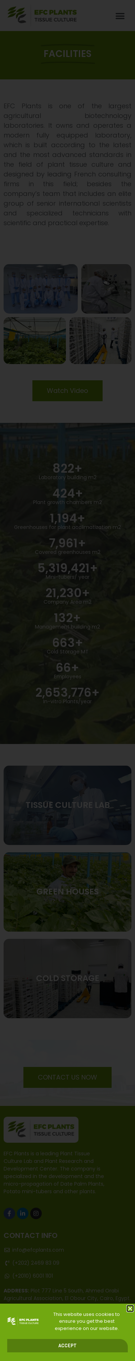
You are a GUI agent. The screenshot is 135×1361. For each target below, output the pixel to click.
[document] (67, 680)
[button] (130, 1308)
